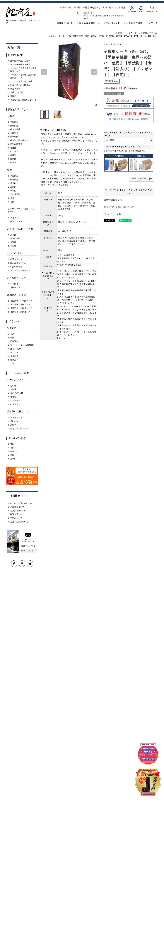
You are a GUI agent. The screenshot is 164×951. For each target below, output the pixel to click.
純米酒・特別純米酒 (19, 140)
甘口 (12, 444)
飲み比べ (120, 16)
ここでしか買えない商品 (21, 81)
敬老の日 (14, 397)
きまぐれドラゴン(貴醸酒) (22, 345)
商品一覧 (153, 22)
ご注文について (17, 507)
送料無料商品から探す (20, 61)
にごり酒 (14, 151)
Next (94, 72)
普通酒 (13, 148)
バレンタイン (16, 400)
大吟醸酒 (14, 133)
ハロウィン (15, 404)
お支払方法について (19, 511)
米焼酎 (13, 191)
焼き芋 (85, 18)
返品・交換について (19, 522)
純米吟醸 (14, 137)
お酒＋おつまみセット (20, 270)
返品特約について (113, 200)
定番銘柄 (12, 327)
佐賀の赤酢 (15, 238)
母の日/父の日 (16, 393)
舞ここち (14, 352)
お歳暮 (13, 389)
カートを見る (151, 11)
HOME (119, 33)
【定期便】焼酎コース (20, 304)
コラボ (13, 364)
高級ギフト (15, 425)
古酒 (12, 202)
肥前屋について (64, 22)
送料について (16, 518)
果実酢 (13, 242)
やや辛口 (14, 451)
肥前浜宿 (14, 341)
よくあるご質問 (134, 22)
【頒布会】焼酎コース (20, 312)
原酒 (12, 198)
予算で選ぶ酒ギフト (19, 429)
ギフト (85, 16)
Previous (44, 72)
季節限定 (14, 122)
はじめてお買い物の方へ (21, 503)
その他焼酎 (15, 194)
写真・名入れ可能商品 (20, 85)
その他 (13, 246)
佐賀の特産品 (16, 267)
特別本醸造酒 (16, 144)
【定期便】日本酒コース (21, 301)
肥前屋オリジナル (149, 33)
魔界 (108, 16)
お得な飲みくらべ (16, 277)
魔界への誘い (16, 349)
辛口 (12, 455)
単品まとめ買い (17, 92)
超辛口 (13, 459)
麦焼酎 (13, 187)
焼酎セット (15, 287)
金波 (12, 338)
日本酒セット (16, 284)
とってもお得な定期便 (97, 16)
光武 (12, 334)
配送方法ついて (17, 514)
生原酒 (13, 162)
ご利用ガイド (113, 22)
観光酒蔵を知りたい (89, 22)
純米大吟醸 (15, 129)
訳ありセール (16, 89)
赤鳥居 (113, 16)
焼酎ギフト (15, 421)
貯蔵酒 (13, 159)
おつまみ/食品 (14, 253)
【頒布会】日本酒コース (21, 308)
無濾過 (13, 155)
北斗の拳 (14, 356)
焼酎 (9, 169)
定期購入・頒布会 (16, 294)
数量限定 (14, 126)
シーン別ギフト (15, 379)
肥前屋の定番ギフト (17, 411)
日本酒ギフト (16, 417)
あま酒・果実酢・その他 (20, 228)
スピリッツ (15, 218)
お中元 (13, 386)
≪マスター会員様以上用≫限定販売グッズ (23, 76)
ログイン (141, 11)
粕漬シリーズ (16, 259)
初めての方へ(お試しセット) (23, 100)
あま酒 (13, 235)
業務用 (13, 96)
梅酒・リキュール (18, 221)
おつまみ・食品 (132, 33)
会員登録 (132, 11)
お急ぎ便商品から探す (20, 64)
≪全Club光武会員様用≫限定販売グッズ (23, 69)
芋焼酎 (13, 183)
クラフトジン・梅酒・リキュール (21, 210)
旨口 (12, 448)
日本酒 (10, 115)
